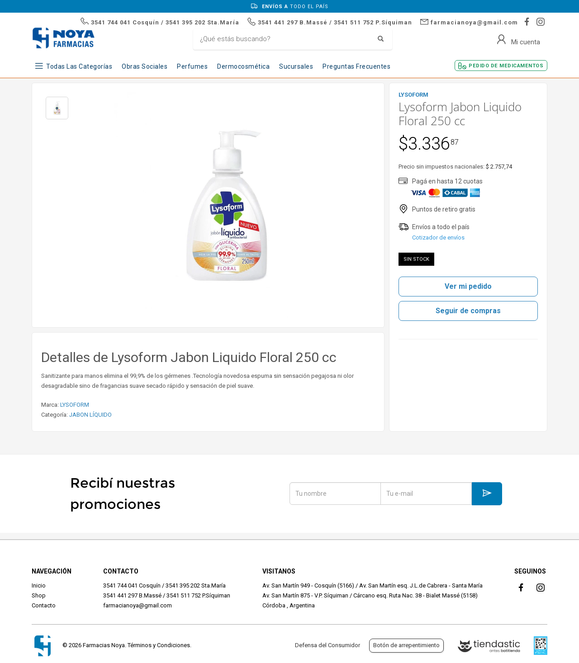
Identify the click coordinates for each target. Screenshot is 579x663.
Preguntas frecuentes (356, 66)
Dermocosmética (243, 66)
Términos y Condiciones (159, 645)
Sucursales (296, 66)
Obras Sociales (144, 66)
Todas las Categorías (79, 66)
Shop (39, 595)
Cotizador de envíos (438, 237)
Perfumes (192, 66)
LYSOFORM (74, 404)
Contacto (44, 605)
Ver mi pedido (468, 286)
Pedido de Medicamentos (506, 66)
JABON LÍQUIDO (90, 414)
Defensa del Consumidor (327, 645)
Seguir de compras (468, 310)
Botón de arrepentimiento (406, 645)
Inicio (39, 585)
